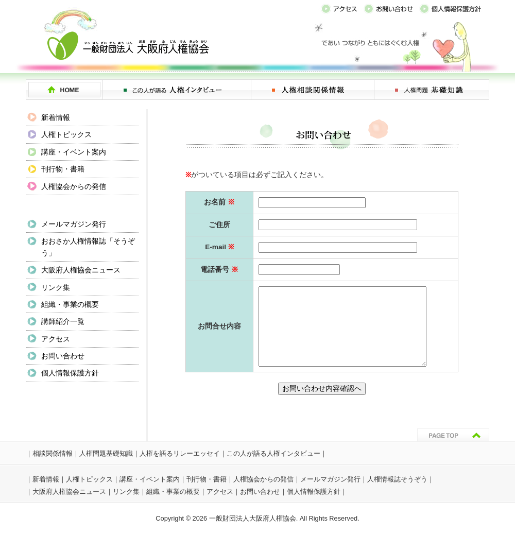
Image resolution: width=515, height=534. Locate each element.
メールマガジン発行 (73, 224)
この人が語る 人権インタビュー (177, 89)
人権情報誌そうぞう (397, 479)
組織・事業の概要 (70, 304)
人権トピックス (66, 134)
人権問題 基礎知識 (431, 89)
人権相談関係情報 (312, 89)
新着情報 (55, 117)
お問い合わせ (62, 356)
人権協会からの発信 (73, 186)
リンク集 (55, 287)
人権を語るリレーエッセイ (180, 453)
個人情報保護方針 (70, 373)
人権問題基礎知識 (106, 453)
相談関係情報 (52, 453)
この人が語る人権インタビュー (273, 453)
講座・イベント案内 (73, 152)
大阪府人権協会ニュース (81, 270)
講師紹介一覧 (62, 321)
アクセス (55, 339)
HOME (64, 89)
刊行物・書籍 (62, 169)
